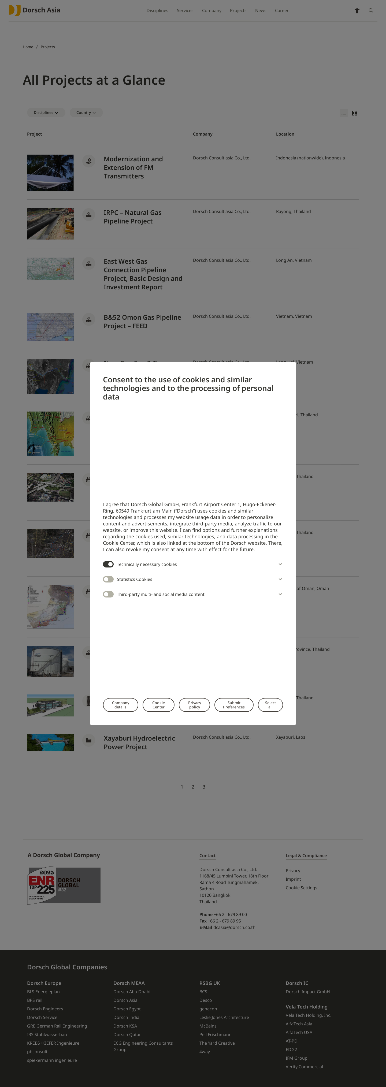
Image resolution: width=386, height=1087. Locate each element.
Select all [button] (270, 704)
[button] (279, 564)
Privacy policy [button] (194, 704)
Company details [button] (120, 704)
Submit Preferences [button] (234, 704)
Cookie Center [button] (158, 704)
